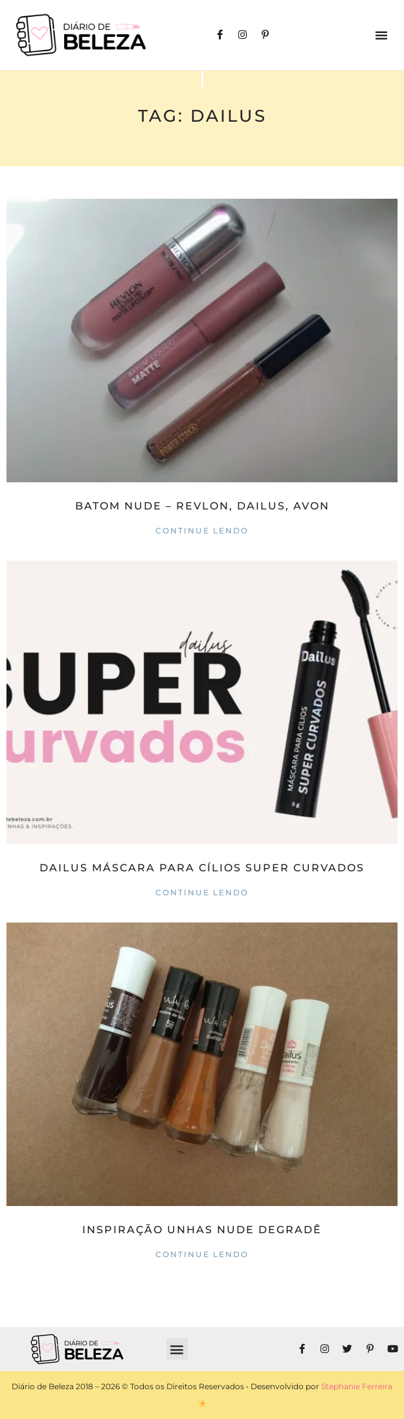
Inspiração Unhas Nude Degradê (202, 1229)
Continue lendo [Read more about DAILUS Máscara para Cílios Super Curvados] (202, 892)
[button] (381, 35)
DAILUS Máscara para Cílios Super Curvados (202, 868)
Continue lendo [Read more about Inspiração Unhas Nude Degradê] (202, 1254)
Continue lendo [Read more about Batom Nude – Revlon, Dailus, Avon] (202, 530)
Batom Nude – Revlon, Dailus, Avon (202, 506)
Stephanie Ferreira (356, 1386)
